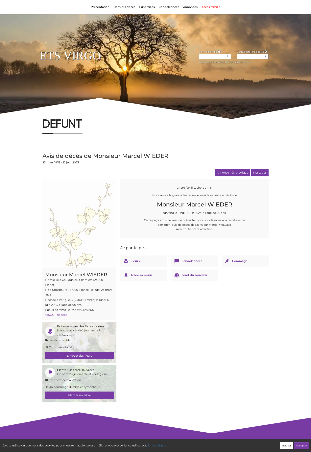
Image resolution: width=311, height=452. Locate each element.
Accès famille (211, 7)
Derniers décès (124, 7)
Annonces (190, 7)
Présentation (100, 7)
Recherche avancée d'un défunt (222, 62)
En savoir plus (157, 445)
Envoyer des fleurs (79, 355)
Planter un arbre (79, 395)
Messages (260, 172)
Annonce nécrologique (232, 172)
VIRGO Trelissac (56, 315)
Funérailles (147, 7)
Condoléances (169, 7)
